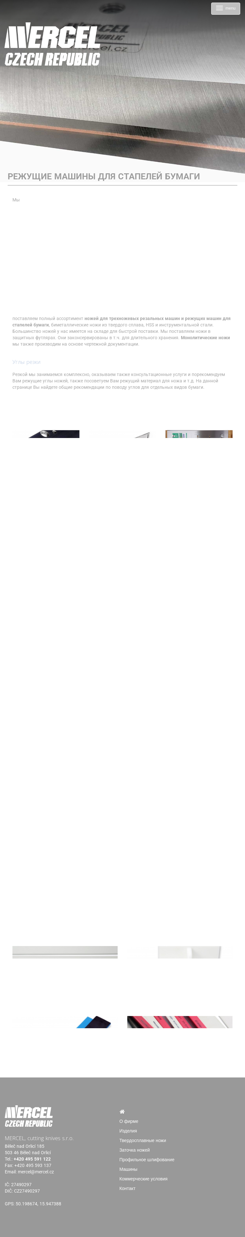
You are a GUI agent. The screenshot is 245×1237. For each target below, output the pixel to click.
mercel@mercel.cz (36, 1171)
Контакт (127, 1188)
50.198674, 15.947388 (38, 1203)
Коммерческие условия (143, 1178)
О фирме (128, 1121)
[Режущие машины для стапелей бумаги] (45, 416)
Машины (128, 1169)
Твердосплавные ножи (142, 1140)
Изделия (128, 1130)
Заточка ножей (134, 1150)
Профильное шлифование (146, 1159)
